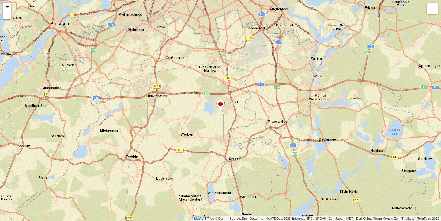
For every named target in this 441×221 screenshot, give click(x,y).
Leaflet (199, 218)
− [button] (7, 15)
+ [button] (7, 7)
